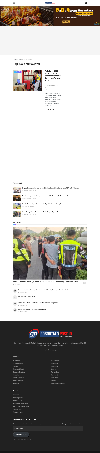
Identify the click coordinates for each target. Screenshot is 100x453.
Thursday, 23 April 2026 (29, 190)
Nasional (54, 363)
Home (15, 59)
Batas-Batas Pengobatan (26, 296)
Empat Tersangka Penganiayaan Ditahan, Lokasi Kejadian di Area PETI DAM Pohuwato (50, 188)
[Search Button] (86, 3)
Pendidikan (55, 372)
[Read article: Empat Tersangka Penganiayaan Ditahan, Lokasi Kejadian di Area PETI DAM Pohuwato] (17, 190)
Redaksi (16, 395)
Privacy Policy (18, 412)
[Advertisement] (50, 40)
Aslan (48, 83)
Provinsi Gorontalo (58, 384)
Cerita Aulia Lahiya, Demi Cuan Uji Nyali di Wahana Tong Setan (43, 204)
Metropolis (55, 360)
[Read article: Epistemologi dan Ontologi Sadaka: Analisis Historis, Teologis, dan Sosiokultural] (17, 198)
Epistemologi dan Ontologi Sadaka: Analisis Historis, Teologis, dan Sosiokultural (49, 196)
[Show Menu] (14, 3)
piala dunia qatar (27, 59)
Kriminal (16, 384)
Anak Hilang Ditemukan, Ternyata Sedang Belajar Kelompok (42, 212)
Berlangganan (21, 435)
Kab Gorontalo (18, 378)
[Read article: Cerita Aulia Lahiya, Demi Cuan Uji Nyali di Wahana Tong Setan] (17, 206)
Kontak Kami (17, 401)
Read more (51, 109)
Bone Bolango (18, 363)
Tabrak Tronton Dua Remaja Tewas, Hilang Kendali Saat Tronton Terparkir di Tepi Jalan (45, 282)
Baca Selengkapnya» (50, 350)
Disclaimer (17, 409)
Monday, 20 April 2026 (29, 198)
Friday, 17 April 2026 (28, 206)
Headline (18, 71)
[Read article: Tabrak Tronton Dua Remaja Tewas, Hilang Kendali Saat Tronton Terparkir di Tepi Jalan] (50, 253)
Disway (15, 366)
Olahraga (54, 366)
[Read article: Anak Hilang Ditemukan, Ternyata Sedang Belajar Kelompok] (17, 214)
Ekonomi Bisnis (18, 369)
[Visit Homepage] (50, 3)
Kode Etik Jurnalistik (20, 404)
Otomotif (54, 369)
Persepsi (54, 375)
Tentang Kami (18, 398)
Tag (19, 59)
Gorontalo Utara (19, 372)
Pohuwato (55, 378)
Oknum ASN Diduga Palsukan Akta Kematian (32, 309)
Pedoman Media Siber (21, 406)
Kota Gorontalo (18, 381)
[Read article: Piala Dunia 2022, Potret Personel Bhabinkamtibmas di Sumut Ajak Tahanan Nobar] (27, 80)
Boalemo (16, 360)
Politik (53, 381)
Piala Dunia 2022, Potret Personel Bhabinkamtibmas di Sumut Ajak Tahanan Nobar (53, 75)
